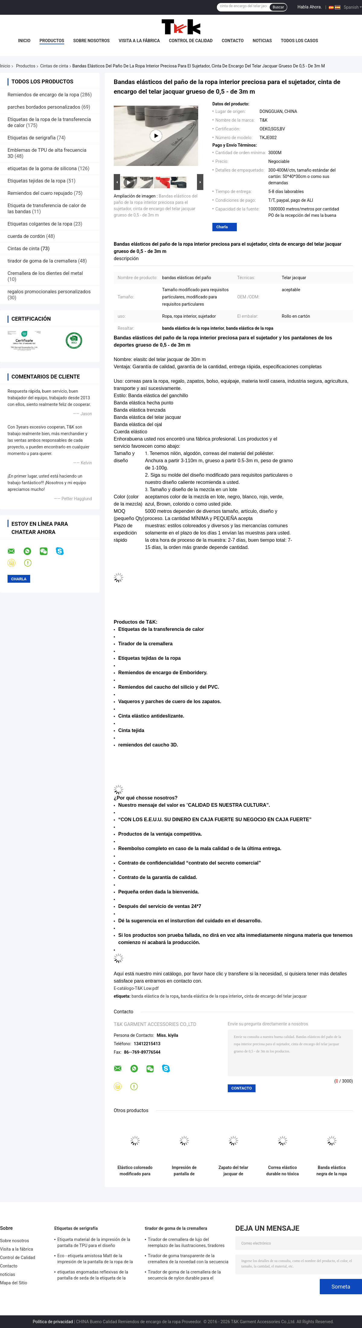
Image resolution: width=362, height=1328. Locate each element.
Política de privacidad (53, 1321)
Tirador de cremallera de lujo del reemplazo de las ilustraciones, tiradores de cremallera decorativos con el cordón (186, 1243)
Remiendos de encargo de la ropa (43, 95)
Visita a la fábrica (139, 40)
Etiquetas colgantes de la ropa (40, 224)
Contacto (233, 40)
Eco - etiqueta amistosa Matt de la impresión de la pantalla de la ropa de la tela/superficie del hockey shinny (95, 1259)
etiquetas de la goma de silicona (42, 168)
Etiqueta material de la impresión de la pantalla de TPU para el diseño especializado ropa (93, 1243)
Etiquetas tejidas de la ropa (36, 181)
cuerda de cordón (26, 236)
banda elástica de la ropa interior (211, 996)
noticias (262, 40)
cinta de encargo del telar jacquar (275, 996)
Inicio (24, 40)
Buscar (278, 7)
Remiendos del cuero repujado (40, 193)
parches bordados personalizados (44, 107)
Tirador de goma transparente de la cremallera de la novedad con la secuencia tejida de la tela (188, 1259)
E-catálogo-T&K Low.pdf (136, 988)
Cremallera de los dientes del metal (45, 273)
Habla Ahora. (309, 7)
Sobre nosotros (91, 40)
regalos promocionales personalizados (49, 292)
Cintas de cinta (54, 66)
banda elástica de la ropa (155, 996)
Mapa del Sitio (13, 1282)
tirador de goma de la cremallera (42, 261)
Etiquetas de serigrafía (32, 138)
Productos (52, 40)
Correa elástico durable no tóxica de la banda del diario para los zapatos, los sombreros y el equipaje (282, 1171)
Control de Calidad (191, 40)
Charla (222, 227)
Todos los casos (299, 40)
